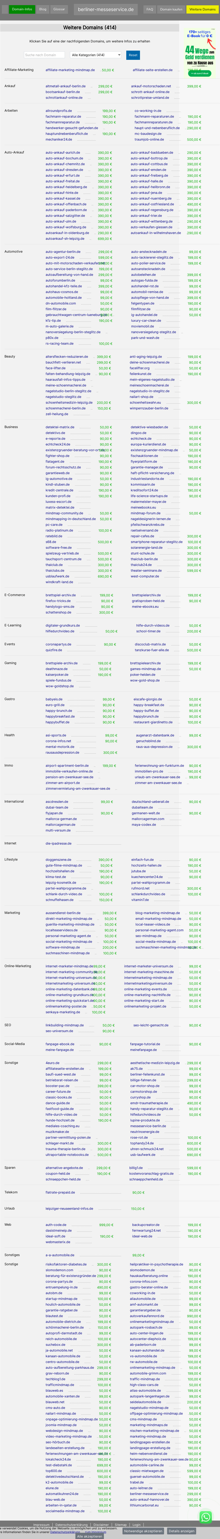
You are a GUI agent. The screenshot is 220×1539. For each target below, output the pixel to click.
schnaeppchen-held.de (63, 1179)
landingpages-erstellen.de (150, 1442)
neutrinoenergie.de (144, 1132)
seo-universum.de (59, 1031)
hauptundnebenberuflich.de (67, 134)
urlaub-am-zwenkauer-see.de (157, 777)
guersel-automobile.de (147, 1476)
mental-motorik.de (60, 747)
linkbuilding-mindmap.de (65, 1025)
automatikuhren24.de (62, 1494)
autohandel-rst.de (145, 286)
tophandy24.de (142, 1143)
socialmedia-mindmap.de (65, 1511)
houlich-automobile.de (63, 1304)
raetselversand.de (144, 530)
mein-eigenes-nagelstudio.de (152, 379)
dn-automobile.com (61, 303)
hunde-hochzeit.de (60, 1120)
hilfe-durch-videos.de (152, 625)
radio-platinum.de (59, 530)
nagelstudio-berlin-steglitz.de (68, 391)
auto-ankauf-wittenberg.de (152, 221)
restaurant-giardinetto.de (153, 722)
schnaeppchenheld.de (146, 1179)
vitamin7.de (140, 900)
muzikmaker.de (57, 1132)
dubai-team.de (57, 807)
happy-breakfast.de (149, 705)
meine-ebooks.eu (145, 606)
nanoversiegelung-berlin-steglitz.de (73, 332)
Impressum (41, 1525)
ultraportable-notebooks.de (67, 1155)
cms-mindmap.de (143, 1419)
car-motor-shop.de (144, 1086)
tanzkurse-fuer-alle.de (152, 650)
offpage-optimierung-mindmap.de (156, 1413)
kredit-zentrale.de (59, 490)
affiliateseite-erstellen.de (65, 1069)
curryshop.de (140, 1097)
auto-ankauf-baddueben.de (152, 152)
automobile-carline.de (147, 1465)
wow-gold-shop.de (145, 680)
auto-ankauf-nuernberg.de (151, 198)
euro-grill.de (55, 705)
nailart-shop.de (141, 397)
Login (137, 1525)
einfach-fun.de (142, 860)
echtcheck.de (141, 438)
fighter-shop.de (57, 456)
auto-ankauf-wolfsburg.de (66, 227)
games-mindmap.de (145, 669)
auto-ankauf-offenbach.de (66, 204)
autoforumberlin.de (60, 280)
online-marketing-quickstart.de (70, 1000)
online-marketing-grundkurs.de (70, 995)
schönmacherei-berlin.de (65, 1327)
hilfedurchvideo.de (60, 631)
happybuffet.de (57, 722)
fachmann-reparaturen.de (154, 116)
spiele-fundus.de (58, 680)
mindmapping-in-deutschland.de (71, 519)
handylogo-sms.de (60, 606)
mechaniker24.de (59, 139)
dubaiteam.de (142, 807)
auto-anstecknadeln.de (149, 252)
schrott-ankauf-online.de (150, 92)
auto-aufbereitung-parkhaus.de (70, 1367)
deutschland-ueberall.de (150, 802)
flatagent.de (55, 461)
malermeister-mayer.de (148, 502)
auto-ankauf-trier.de (146, 216)
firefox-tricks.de (58, 601)
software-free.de (59, 547)
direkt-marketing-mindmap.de (69, 919)
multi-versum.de (58, 830)
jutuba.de (138, 871)
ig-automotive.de (59, 479)
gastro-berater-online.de (149, 1287)
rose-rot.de (139, 1137)
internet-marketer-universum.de (148, 966)
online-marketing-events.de (145, 989)
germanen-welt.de (146, 813)
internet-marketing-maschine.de (149, 972)
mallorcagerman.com (148, 819)
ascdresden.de (57, 802)
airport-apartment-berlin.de (67, 765)
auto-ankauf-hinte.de (62, 193)
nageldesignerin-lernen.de (151, 519)
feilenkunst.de (140, 374)
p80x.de (52, 338)
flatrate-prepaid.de (60, 1192)
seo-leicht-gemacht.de (150, 1025)
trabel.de (137, 1482)
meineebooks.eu (143, 507)
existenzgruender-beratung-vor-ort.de (75, 450)
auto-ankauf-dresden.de (64, 170)
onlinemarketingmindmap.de (152, 1322)
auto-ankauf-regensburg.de (152, 210)
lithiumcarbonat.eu (144, 1505)
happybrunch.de (146, 716)
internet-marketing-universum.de (71, 978)
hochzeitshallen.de (60, 871)
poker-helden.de (142, 674)
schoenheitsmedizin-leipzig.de (69, 402)
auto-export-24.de (60, 257)
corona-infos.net (58, 741)
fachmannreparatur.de (63, 122)
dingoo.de (138, 433)
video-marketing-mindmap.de (69, 1436)
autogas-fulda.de (144, 280)
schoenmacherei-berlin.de (66, 408)
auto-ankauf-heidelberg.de (66, 187)
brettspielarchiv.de (146, 595)
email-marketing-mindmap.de (158, 919)
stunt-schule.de (143, 553)
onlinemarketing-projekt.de (145, 1006)
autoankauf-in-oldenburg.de (67, 233)
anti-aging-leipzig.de (146, 356)
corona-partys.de (59, 1281)
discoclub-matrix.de (150, 644)
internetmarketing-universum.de (70, 983)
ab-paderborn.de (143, 1345)
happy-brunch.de (59, 711)
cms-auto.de (55, 1408)
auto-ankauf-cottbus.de (149, 164)
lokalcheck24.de (58, 1459)
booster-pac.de (57, 1086)
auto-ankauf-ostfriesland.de (152, 204)
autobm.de (54, 1293)
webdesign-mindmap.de (64, 1431)
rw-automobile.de (143, 1362)
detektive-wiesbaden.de (149, 427)
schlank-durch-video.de (64, 894)
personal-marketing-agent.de (68, 936)
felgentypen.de (142, 303)
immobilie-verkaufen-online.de (69, 771)
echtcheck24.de (58, 444)
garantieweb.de (58, 473)
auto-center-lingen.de (146, 1333)
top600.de (54, 1471)
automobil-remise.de (147, 292)
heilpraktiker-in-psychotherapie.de (156, 1264)
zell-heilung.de (57, 414)
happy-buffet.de (146, 711)
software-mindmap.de (63, 947)
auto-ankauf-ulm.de (61, 221)
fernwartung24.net (146, 1230)
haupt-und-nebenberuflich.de (157, 128)
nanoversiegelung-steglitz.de (153, 332)
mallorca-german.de (61, 819)
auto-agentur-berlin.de (63, 252)
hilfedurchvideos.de (145, 1114)
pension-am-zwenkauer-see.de (69, 777)
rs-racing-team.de (59, 343)
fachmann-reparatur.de (63, 116)
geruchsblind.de (148, 741)
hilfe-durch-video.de (61, 1114)
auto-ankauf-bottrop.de (149, 158)
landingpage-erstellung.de (150, 1448)
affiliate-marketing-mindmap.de (70, 70)
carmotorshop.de (143, 1091)
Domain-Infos (22, 9)
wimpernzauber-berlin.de (149, 408)
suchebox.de (55, 1345)
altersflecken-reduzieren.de (67, 356)
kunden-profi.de (58, 496)
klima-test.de (56, 877)
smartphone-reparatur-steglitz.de (157, 542)
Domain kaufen (171, 9)
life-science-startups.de (149, 496)
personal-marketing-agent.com (159, 930)
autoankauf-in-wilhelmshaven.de (156, 233)
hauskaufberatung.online (149, 1276)
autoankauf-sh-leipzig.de (65, 238)
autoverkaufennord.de (147, 1316)
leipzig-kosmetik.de (61, 882)
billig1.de (136, 1168)
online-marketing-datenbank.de (70, 989)
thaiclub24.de (141, 565)
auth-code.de (56, 1225)
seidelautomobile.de (145, 1402)
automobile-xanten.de (63, 1396)
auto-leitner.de (141, 1488)
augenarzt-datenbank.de (155, 735)
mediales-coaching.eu (62, 1126)
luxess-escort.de (58, 502)
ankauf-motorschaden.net (151, 86)
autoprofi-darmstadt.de (64, 1333)
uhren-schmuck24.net (147, 1149)
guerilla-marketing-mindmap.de (70, 924)
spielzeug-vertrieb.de (62, 553)
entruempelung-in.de (62, 1287)
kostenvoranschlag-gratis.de (151, 1173)
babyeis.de (54, 699)
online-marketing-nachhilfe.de (147, 995)
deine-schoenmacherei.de (149, 362)
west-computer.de (145, 576)
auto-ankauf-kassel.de (63, 198)
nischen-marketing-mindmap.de (154, 1431)
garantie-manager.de (147, 467)
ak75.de (136, 1069)
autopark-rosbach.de (146, 1327)
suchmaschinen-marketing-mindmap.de (165, 947)
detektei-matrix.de (60, 427)
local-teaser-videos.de (152, 924)
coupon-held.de (58, 1173)
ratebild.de (54, 536)
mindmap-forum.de (145, 513)
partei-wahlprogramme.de (66, 888)
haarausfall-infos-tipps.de (65, 379)
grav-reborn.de (57, 1373)
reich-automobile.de (61, 1339)
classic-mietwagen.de (147, 1471)
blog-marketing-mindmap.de (157, 913)
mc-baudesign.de (148, 134)
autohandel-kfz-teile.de (64, 286)
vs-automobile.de (143, 1356)
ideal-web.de (142, 1236)
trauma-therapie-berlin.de (65, 1149)
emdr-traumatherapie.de (149, 1103)
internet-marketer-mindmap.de (69, 966)
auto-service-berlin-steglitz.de (69, 269)
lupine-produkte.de (145, 1120)
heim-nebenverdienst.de (148, 1454)
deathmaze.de (57, 669)
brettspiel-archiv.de (61, 595)
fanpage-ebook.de (60, 1044)
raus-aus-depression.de (154, 747)
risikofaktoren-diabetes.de (66, 1264)
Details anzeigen (181, 1531)
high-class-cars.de (144, 1385)
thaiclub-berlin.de (144, 559)
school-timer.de (148, 631)
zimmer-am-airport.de (63, 783)
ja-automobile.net (59, 1350)
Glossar (59, 9)
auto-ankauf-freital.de (63, 181)
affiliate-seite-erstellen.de (153, 70)
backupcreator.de (145, 1225)
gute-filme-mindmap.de (64, 865)
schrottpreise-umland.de (150, 97)
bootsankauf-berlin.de (63, 92)
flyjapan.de (54, 813)
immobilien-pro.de (149, 771)
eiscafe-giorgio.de (148, 699)
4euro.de (52, 1063)
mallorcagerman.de (60, 824)
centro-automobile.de (62, 1362)
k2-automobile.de (59, 1482)
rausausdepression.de (62, 752)
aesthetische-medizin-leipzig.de (155, 1063)
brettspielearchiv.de (145, 663)
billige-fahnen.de (143, 1080)
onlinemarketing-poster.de (66, 1006)
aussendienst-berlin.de (63, 913)
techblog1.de (55, 1379)
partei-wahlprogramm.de (150, 882)
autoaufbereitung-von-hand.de (69, 275)
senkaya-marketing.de (63, 1012)
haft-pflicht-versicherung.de (152, 473)
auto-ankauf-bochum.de (64, 158)
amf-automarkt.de (144, 1304)
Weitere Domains (203, 9)
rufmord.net (140, 888)
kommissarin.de (143, 484)
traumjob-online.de (149, 139)
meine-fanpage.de (60, 1050)
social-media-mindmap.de (155, 941)
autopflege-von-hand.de (150, 297)
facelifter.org (140, 368)
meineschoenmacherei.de (149, 385)
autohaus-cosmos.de (62, 292)
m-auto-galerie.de (59, 326)
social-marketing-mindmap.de (69, 941)
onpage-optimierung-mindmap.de (72, 1419)
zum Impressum (95, 1531)
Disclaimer (101, 1525)
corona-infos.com (143, 1281)
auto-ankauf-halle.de (147, 181)
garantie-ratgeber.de (62, 1310)
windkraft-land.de (59, 582)
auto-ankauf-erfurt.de (63, 175)
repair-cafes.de (142, 536)
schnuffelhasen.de (59, 900)
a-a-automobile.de (60, 1255)
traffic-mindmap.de (145, 1379)
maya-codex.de (144, 824)
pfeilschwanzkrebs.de (147, 524)
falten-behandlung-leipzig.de (68, 374)
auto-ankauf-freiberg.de (149, 175)
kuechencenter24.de (147, 877)
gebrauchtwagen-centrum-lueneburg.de (76, 315)
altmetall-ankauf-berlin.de (66, 86)
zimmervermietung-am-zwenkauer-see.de (78, 788)
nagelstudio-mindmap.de (149, 1408)
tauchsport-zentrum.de (63, 559)
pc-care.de (54, 524)
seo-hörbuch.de (58, 1442)
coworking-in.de (142, 1293)
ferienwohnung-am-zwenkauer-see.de (159, 1459)
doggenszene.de (58, 860)
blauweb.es (54, 1390)
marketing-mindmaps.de (149, 1425)
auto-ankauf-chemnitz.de (65, 164)
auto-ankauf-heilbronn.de (150, 187)
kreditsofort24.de (144, 490)
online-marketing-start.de (144, 1000)
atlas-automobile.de (145, 1390)
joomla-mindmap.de (61, 1425)
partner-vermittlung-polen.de (68, 1137)
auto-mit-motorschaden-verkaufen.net (75, 263)
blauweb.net (55, 1402)
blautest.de (54, 1316)
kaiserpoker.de (57, 674)
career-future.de (58, 1091)
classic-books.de (59, 1097)
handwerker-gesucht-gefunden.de (72, 128)
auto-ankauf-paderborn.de (66, 210)
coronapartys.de (58, 644)
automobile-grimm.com (148, 1373)
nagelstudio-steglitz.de (63, 397)
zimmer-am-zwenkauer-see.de (158, 783)
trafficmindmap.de (60, 1385)
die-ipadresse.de (58, 843)
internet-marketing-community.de (72, 972)
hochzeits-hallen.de (146, 865)
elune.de (52, 1488)
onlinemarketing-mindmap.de (152, 1367)
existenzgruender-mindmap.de (154, 450)
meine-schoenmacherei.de (66, 385)
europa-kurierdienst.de (148, 444)
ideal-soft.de (55, 1236)
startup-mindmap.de (61, 1299)
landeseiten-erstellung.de (65, 1448)
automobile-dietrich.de (63, 1322)
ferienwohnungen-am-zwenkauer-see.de (77, 1454)
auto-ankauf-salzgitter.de (65, 216)
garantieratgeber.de (145, 1310)
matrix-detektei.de (60, 507)
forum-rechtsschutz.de (63, 467)
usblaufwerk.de (57, 576)
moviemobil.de (142, 326)
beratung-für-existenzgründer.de (71, 1276)
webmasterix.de (58, 1242)
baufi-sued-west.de (61, 1074)
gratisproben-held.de (148, 601)
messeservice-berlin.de (148, 1126)
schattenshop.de (58, 612)
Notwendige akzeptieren (143, 1531)
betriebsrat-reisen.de (62, 1080)
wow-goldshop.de (60, 686)
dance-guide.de (58, 1103)
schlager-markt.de (60, 1143)
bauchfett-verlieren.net (63, 362)
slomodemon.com (59, 1270)
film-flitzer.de (56, 309)
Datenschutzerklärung (65, 1531)
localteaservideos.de (62, 930)
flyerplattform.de (144, 461)
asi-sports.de (56, 735)
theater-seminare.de (146, 570)
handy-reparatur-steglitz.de (151, 1109)
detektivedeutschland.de (65, 1476)
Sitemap (121, 1525)
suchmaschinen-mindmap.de (68, 953)
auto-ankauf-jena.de (146, 193)
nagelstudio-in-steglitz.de (149, 391)
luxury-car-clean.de (146, 320)
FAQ (150, 9)
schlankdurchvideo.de (148, 894)
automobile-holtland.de (64, 297)
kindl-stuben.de (58, 484)
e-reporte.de (55, 438)
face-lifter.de (55, 368)
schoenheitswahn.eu (145, 402)
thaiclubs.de (55, 570)
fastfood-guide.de (60, 1109)
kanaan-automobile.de (63, 1356)
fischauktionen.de (144, 456)
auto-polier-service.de (148, 263)
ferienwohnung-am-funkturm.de (159, 765)
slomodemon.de (142, 1270)
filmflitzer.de (140, 309)
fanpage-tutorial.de (145, 1044)
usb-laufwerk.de (142, 1155)
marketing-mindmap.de (148, 1436)
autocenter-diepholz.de (148, 1339)
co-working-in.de (148, 111)
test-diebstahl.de (59, 1465)
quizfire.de (54, 650)
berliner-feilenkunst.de (147, 1074)
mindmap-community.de (64, 513)
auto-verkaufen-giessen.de (151, 227)
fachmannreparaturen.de (154, 122)
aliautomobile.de (143, 1299)
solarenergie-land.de (146, 547)
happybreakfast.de (60, 716)
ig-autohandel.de (144, 315)
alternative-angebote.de (64, 1168)
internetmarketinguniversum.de (148, 983)
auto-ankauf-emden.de (148, 170)
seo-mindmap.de (148, 936)
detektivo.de (55, 433)
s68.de (51, 542)
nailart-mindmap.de (61, 1413)
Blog (42, 9)
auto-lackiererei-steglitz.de (152, 257)
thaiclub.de (54, 565)
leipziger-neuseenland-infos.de (69, 1208)
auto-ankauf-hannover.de (149, 1499)
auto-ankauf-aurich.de (63, 152)
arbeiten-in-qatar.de (61, 1505)
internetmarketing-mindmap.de (148, 978)
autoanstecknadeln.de (148, 269)
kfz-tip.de (53, 320)
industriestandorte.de (147, 479)
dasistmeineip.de (59, 1230)
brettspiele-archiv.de (62, 663)
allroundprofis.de (59, 111)
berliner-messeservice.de (149, 1494)
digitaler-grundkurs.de (63, 625)
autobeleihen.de (143, 275)
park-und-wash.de (145, 338)
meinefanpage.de (143, 1050)
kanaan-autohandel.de (147, 1350)
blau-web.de (55, 1499)
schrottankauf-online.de (64, 97)
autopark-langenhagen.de (149, 1396)
